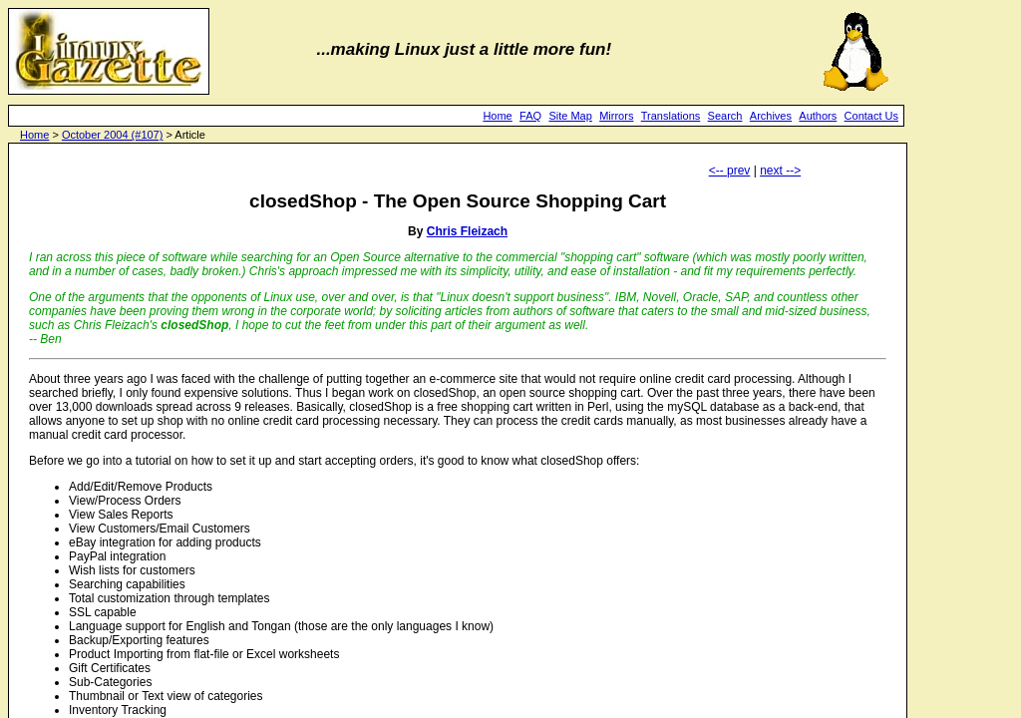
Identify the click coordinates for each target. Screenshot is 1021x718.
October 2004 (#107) (113, 135)
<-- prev (730, 171)
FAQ (530, 116)
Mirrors (616, 116)
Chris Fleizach (467, 231)
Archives (771, 116)
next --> (780, 171)
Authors (818, 116)
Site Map (569, 116)
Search (725, 116)
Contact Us (871, 116)
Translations (671, 116)
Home (497, 116)
